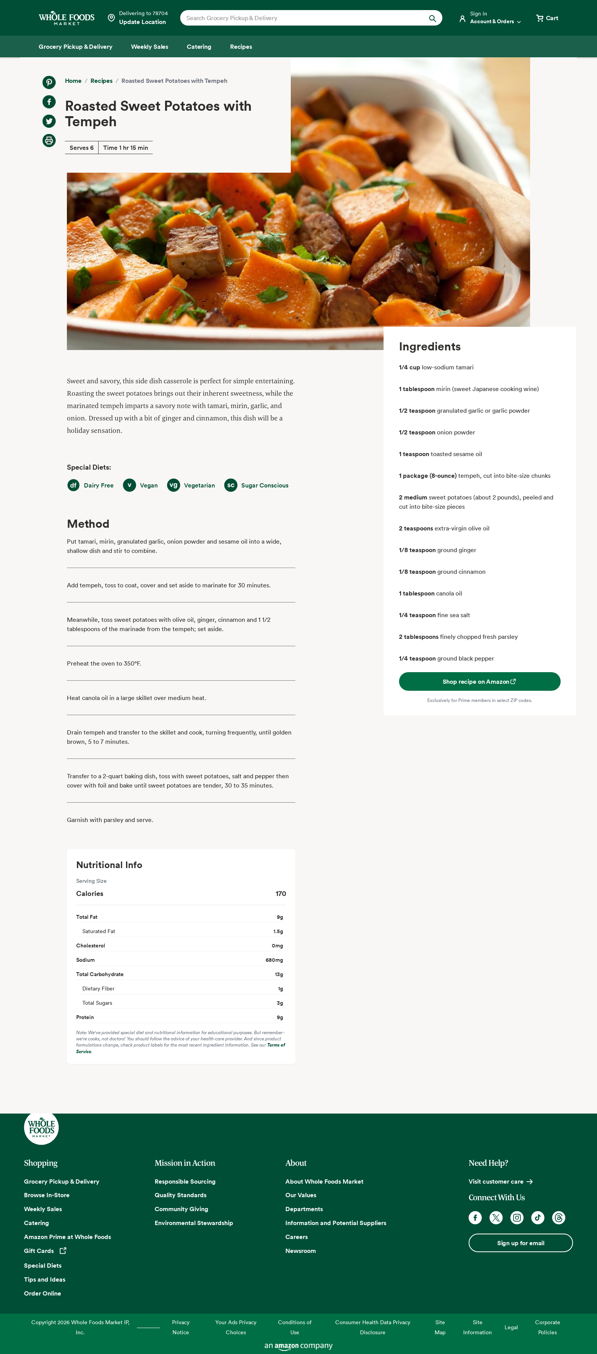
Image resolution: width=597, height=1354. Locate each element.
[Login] (490, 18)
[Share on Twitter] (49, 121)
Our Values (300, 1195)
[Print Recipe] (49, 140)
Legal (511, 1327)
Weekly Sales (43, 1209)
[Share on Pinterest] (49, 82)
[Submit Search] (432, 17)
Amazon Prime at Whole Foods (67, 1236)
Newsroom (300, 1250)
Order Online (42, 1293)
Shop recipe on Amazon (480, 681)
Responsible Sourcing (185, 1181)
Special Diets (42, 1265)
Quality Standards (180, 1195)
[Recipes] (241, 46)
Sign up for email (520, 1243)
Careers (296, 1236)
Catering (36, 1222)
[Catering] (199, 46)
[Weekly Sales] (149, 46)
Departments (304, 1209)
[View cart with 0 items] (546, 18)
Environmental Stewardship (194, 1222)
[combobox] (298, 17)
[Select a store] (137, 17)
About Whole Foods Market (324, 1181)
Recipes (101, 80)
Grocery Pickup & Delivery (61, 1181)
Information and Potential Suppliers (335, 1222)
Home (73, 80)
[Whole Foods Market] (66, 18)
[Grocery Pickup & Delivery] (76, 46)
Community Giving (181, 1209)
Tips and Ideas (44, 1279)
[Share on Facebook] (49, 101)
